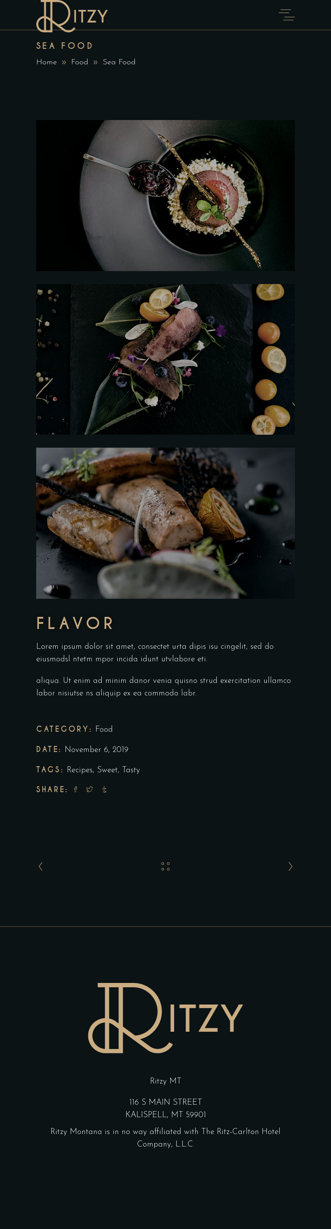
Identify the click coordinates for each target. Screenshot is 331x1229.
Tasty (131, 770)
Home (46, 62)
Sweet (107, 770)
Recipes (80, 770)
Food (79, 62)
